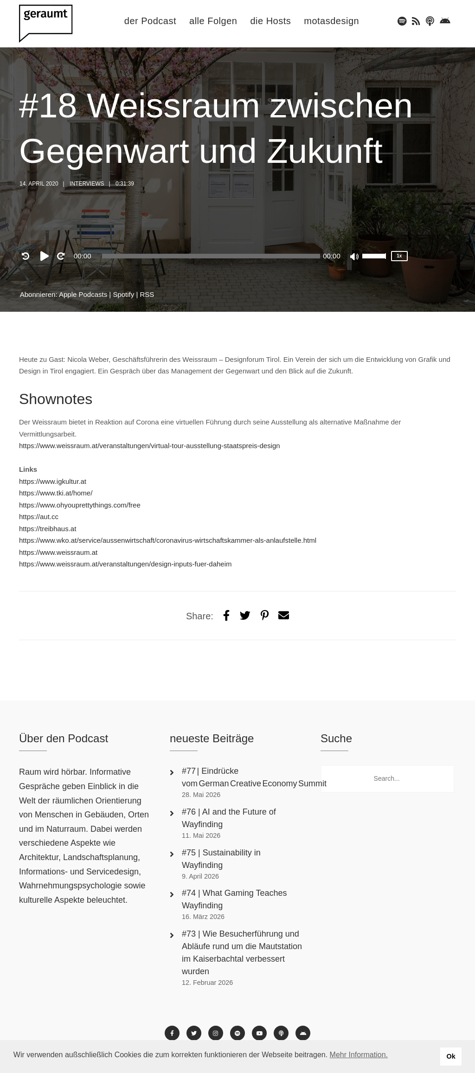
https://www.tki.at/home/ (55, 493)
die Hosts (270, 21)
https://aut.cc (38, 516)
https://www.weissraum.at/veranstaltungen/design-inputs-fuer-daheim (125, 564)
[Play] (46, 256)
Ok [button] (450, 1056)
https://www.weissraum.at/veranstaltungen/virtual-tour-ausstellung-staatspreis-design (149, 446)
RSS (147, 294)
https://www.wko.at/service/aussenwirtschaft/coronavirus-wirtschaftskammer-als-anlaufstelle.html (167, 540)
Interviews (87, 183)
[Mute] (354, 257)
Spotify (123, 294)
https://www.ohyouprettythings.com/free (80, 505)
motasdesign (331, 21)
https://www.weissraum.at (58, 552)
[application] (211, 256)
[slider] (211, 256)
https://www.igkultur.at (52, 481)
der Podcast (150, 21)
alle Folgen (213, 21)
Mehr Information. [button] (359, 1055)
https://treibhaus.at (47, 529)
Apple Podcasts (83, 294)
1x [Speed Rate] (399, 255)
